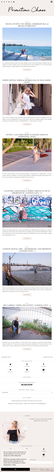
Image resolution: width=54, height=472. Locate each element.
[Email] (13, 2)
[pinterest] (8, 2)
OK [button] (15, 469)
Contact (41, 469)
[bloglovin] (11, 2)
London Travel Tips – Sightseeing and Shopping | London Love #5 (27, 250)
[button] (52, 2)
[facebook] (6, 2)
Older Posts (47, 357)
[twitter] (1, 2)
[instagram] (4, 2)
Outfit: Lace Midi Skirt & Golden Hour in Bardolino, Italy (27, 135)
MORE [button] (14, 464)
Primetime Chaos (27, 9)
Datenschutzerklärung (31, 469)
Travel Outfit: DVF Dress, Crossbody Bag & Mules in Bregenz (27, 25)
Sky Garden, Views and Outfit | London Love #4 (27, 305)
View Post (27, 69)
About (47, 469)
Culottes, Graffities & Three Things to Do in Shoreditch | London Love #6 (27, 192)
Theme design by (46, 470)
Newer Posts (6, 357)
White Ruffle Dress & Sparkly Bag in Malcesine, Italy (27, 81)
